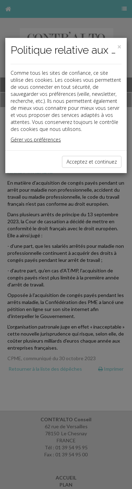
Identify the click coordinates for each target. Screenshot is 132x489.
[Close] (119, 47)
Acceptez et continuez (92, 161)
